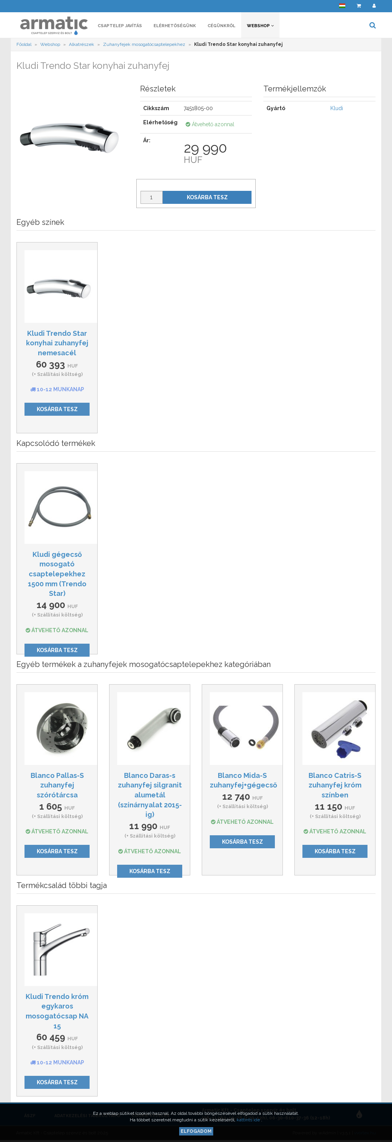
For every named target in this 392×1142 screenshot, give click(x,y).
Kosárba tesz (207, 197)
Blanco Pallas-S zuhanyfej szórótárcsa (57, 785)
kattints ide (249, 1119)
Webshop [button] (260, 26)
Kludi (336, 108)
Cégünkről (221, 25)
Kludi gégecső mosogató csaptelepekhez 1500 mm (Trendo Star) (57, 574)
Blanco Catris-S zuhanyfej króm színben (335, 785)
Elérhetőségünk (175, 25)
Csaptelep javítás (120, 25)
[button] (342, 6)
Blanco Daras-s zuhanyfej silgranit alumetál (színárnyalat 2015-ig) (150, 795)
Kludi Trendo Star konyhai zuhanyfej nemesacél (57, 343)
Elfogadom (196, 1131)
